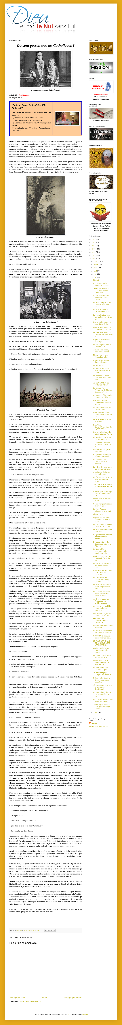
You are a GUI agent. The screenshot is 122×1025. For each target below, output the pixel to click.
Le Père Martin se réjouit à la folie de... (102, 421)
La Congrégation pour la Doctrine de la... (102, 346)
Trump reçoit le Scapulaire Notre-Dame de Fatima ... (102, 486)
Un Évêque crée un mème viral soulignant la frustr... (102, 479)
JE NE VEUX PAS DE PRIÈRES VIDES (101, 384)
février (96, 264)
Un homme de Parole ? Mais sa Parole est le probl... (101, 371)
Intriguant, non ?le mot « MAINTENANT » (102, 656)
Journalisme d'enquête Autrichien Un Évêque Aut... (102, 444)
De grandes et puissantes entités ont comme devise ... (102, 537)
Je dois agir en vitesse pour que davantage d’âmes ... (101, 706)
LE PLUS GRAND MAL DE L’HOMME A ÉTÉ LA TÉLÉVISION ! (101, 643)
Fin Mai (96, 280)
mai (95, 274)
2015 (94, 249)
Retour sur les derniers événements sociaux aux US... (101, 680)
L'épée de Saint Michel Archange (101, 340)
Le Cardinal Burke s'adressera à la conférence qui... (100, 551)
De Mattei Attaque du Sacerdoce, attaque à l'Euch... (102, 544)
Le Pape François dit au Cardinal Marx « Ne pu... (102, 305)
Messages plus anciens (73, 998)
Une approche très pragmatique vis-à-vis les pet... (102, 402)
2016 (94, 252)
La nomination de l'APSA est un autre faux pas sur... (102, 694)
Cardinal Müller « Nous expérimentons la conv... (101, 650)
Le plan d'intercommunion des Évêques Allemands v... (102, 334)
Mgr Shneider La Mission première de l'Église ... (102, 614)
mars (96, 268)
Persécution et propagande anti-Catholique (100, 620)
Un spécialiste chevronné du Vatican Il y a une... (102, 438)
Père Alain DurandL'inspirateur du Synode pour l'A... (102, 427)
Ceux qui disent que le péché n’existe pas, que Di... (102, 415)
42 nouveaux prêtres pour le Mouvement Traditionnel (102, 687)
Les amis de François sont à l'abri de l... (102, 450)
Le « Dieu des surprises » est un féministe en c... (102, 468)
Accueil (44, 998)
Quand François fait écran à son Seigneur (102, 505)
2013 (94, 242)
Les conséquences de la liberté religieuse (102, 361)
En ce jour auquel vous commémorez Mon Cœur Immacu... (101, 594)
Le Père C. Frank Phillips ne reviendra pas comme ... (102, 608)
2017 (94, 255)
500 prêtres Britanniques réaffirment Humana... (102, 456)
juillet (96, 712)
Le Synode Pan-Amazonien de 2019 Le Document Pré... (102, 390)
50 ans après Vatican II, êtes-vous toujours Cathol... (101, 297)
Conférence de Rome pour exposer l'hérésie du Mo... (103, 558)
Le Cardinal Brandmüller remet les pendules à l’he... (102, 587)
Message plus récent (17, 998)
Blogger (85, 1014)
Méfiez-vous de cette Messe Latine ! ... (100, 356)
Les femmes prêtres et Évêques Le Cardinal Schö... (101, 519)
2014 (94, 246)
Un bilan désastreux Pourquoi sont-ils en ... (102, 311)
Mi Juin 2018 (98, 365)
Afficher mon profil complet (99, 726)
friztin (69, 1014)
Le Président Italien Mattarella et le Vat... (101, 284)
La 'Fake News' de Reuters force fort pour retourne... (102, 580)
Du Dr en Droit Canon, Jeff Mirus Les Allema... (103, 700)
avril (95, 271)
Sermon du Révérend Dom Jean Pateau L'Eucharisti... (101, 290)
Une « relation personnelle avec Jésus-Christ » (102, 323)
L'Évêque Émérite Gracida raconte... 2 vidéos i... (102, 396)
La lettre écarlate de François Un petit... (101, 669)
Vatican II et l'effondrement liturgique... (103, 627)
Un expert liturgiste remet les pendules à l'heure (102, 632)
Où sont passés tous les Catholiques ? (102, 408)
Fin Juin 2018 (98, 514)
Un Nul (94, 723)
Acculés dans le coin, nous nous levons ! (101, 351)
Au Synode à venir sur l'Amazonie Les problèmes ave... (101, 601)
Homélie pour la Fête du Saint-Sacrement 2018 (102, 328)
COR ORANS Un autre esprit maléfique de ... (102, 637)
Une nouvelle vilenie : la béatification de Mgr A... (102, 433)
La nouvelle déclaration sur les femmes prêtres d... (102, 317)
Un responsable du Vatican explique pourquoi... (100, 462)
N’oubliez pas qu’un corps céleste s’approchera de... (102, 494)
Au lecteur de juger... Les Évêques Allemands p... (102, 674)
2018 (94, 258)
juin (95, 277)
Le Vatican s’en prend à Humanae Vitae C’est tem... (102, 378)
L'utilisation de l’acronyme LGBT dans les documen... (102, 572)
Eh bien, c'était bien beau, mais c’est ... (102, 531)
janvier (96, 261)
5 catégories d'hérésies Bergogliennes (101, 473)
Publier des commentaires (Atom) (32, 1001)
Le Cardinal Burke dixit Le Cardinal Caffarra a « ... (102, 525)
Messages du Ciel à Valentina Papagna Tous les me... (101, 662)
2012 (94, 239)
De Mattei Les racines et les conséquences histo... (102, 565)
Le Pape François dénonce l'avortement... (102, 510)
